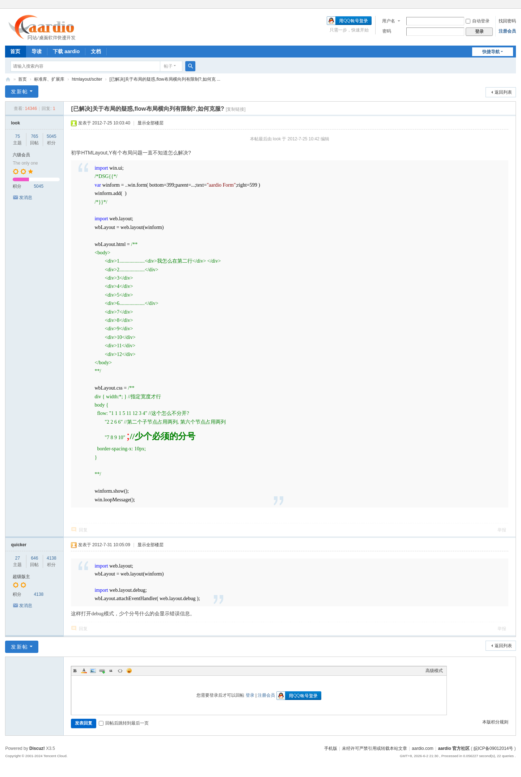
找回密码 (507, 21)
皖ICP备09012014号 (493, 748)
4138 (51, 558)
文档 (96, 51)
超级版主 (21, 576)
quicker (18, 544)
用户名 (388, 21)
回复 (83, 529)
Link (102, 670)
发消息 (25, 197)
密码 (386, 31)
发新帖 (19, 91)
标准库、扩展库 (49, 79)
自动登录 (478, 21)
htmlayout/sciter (87, 79)
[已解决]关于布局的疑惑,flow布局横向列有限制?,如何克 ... (164, 79)
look (15, 123)
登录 (250, 695)
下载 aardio (66, 51)
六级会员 (21, 154)
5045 (51, 136)
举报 (501, 529)
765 (34, 136)
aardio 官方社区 (8, 79)
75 (17, 136)
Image (93, 670)
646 (34, 558)
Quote (111, 670)
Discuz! (37, 748)
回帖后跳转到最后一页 (124, 723)
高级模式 (434, 670)
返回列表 (503, 92)
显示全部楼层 (150, 123)
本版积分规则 (495, 722)
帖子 (168, 66)
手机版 (330, 748)
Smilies (129, 670)
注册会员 (507, 31)
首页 (15, 51)
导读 (36, 51)
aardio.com (422, 748)
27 (17, 558)
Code (120, 670)
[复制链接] (236, 109)
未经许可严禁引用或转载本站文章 (374, 748)
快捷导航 (491, 51)
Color (84, 670)
